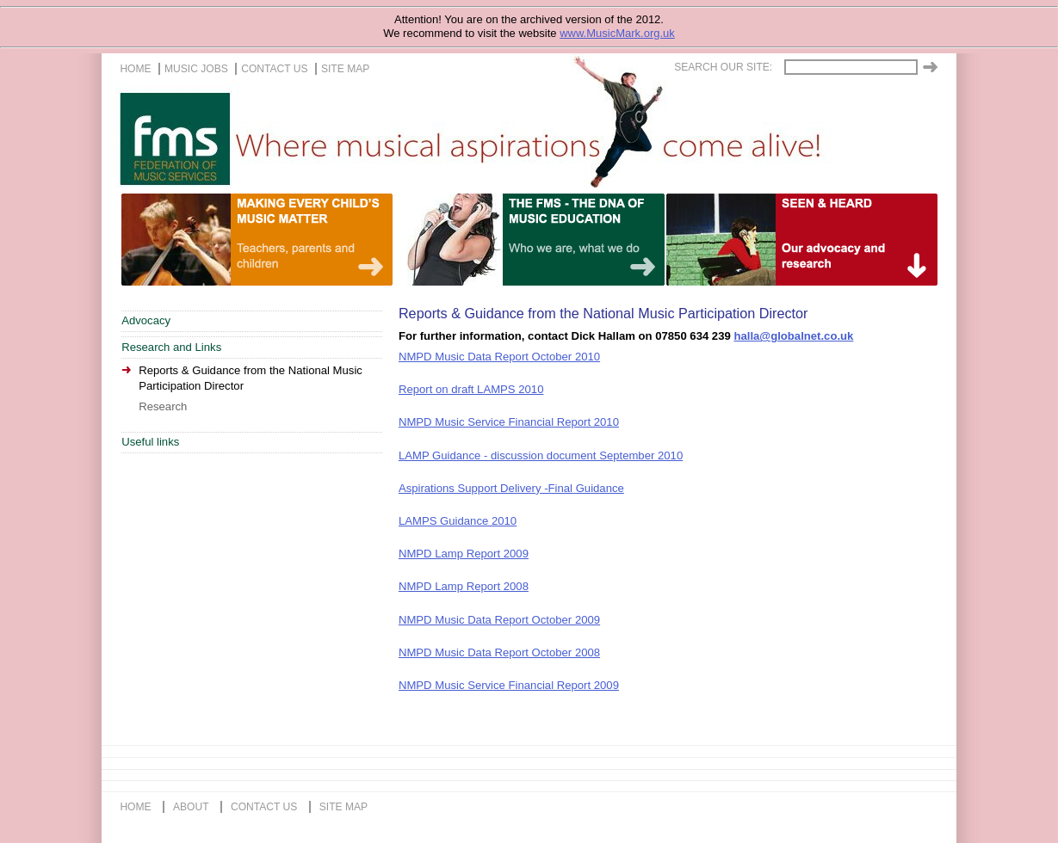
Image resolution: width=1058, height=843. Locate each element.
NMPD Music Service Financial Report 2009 (509, 685)
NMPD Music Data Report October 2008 (499, 652)
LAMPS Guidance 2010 (458, 520)
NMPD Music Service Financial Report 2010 (509, 421)
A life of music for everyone (857, 240)
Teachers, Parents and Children (312, 240)
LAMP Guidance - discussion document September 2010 (541, 455)
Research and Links (171, 347)
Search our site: (723, 67)
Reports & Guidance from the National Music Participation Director (250, 378)
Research (163, 406)
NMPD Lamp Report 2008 (464, 586)
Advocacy (145, 320)
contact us (274, 69)
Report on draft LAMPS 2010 (471, 389)
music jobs (196, 69)
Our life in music (584, 240)
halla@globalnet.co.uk (793, 335)
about (191, 807)
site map (345, 69)
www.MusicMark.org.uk (617, 33)
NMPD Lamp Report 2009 (464, 553)
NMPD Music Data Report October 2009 (499, 619)
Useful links (150, 441)
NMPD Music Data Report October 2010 (499, 356)
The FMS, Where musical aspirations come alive (546, 139)
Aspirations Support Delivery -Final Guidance (511, 488)
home (135, 69)
